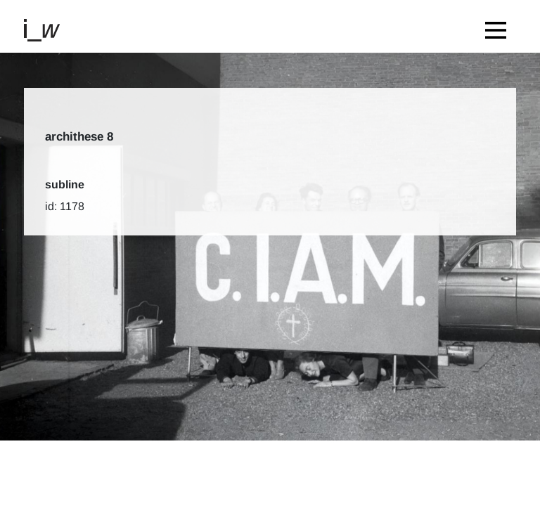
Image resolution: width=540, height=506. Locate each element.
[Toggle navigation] (499, 26)
